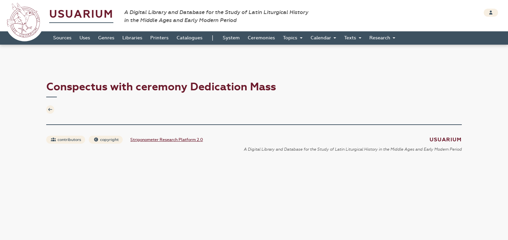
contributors (66, 139)
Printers (159, 38)
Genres (106, 38)
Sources (62, 38)
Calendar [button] (321, 38)
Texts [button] (350, 38)
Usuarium (81, 14)
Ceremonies (261, 38)
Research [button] (380, 38)
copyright (106, 139)
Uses (84, 38)
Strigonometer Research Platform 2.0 (166, 139)
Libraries (132, 38)
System (231, 38)
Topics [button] (291, 38)
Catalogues (189, 38)
